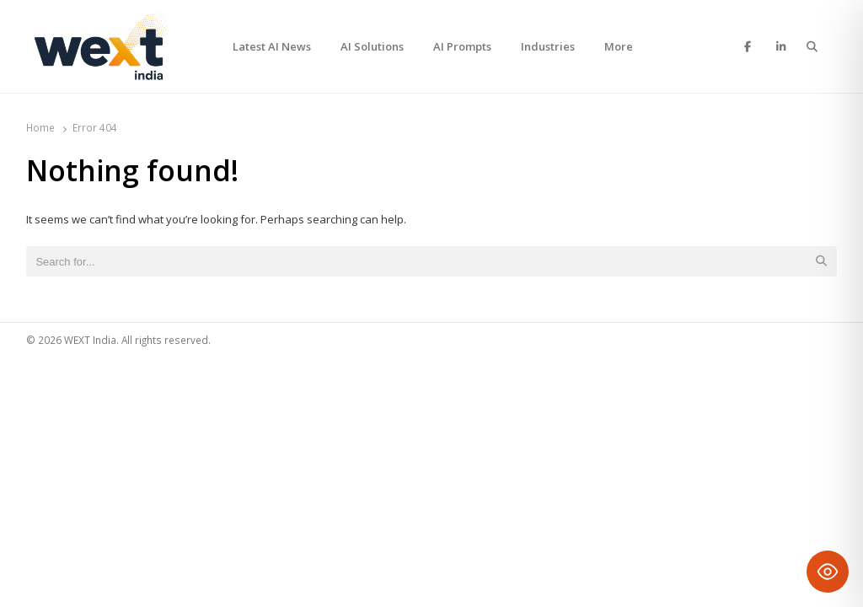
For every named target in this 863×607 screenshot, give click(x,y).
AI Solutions (372, 46)
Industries (548, 46)
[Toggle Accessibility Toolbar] (827, 571)
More (618, 46)
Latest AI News (272, 46)
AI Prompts (462, 46)
